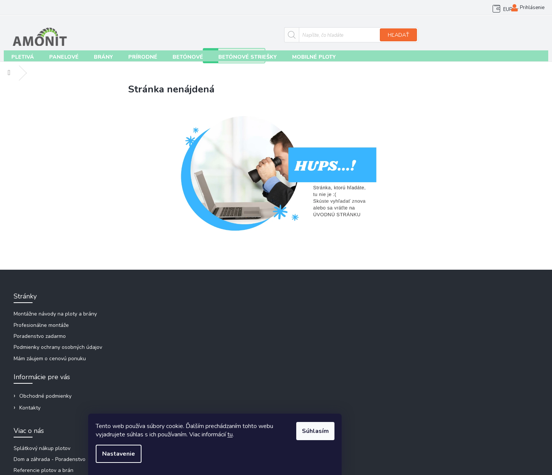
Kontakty (76, 7)
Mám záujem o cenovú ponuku (52, 359)
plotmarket (442, 357)
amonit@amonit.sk (451, 318)
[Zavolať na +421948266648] (383, 36)
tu (292, 437)
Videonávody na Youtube (459, 384)
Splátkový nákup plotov (312, 315)
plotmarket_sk (446, 371)
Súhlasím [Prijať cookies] (374, 434)
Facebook (440, 344)
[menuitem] (19, 56)
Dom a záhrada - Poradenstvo (320, 326)
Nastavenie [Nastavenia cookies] (181, 457)
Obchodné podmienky (32, 7)
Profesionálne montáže (43, 326)
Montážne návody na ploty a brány (57, 315)
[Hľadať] (252, 33)
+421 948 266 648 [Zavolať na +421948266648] (451, 331)
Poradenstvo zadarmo (42, 337)
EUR (487, 7)
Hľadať (299, 33)
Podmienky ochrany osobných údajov (60, 348)
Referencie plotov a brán (314, 337)
